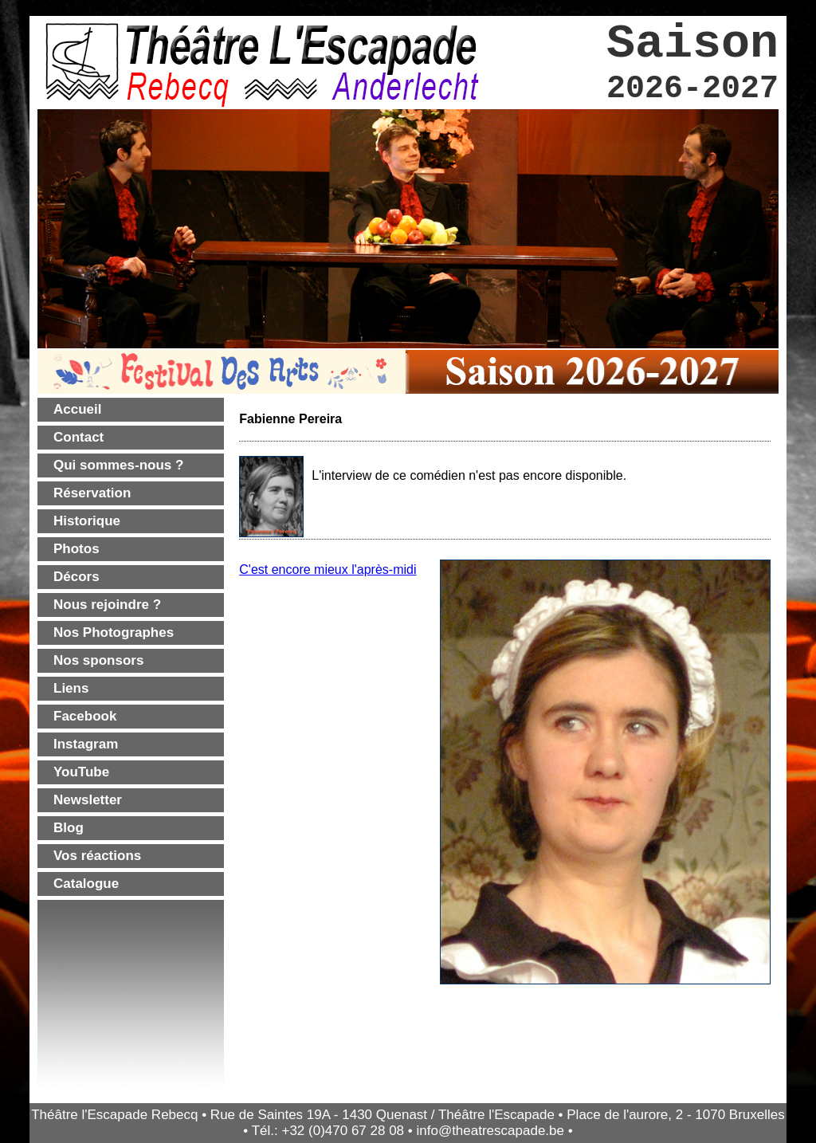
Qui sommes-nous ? (118, 465)
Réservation (92, 493)
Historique (86, 520)
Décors (76, 576)
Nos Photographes (113, 632)
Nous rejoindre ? (107, 604)
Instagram (85, 744)
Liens (70, 688)
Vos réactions (97, 855)
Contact (78, 437)
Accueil (77, 409)
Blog (68, 827)
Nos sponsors (98, 660)
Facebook (84, 716)
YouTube (81, 772)
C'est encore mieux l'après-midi (327, 569)
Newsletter (87, 799)
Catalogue (86, 883)
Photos (76, 548)
